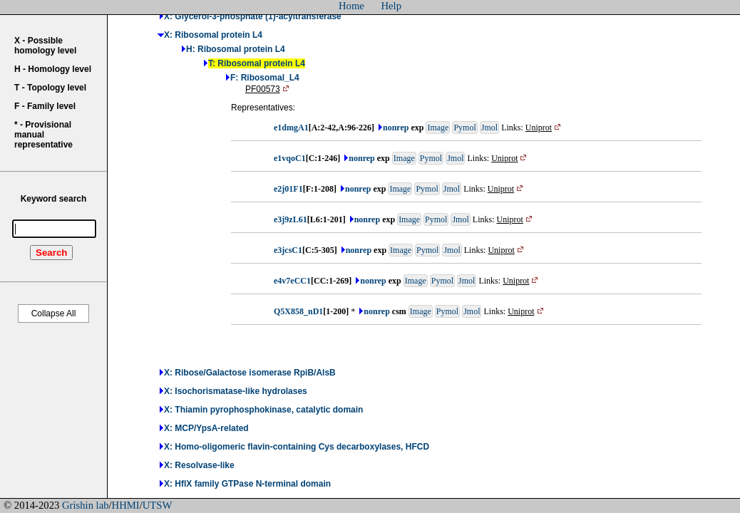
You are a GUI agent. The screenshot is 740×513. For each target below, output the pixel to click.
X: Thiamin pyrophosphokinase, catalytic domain (263, 410)
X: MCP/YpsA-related (206, 428)
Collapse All (53, 313)
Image (437, 128)
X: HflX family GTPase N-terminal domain (247, 484)
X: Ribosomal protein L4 (213, 35)
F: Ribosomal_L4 (264, 78)
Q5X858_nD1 (298, 311)
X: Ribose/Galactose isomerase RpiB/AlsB (250, 373)
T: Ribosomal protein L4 (256, 63)
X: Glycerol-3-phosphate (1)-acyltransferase (252, 16)
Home (351, 5)
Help (391, 5)
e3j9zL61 (290, 219)
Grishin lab (85, 505)
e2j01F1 (288, 189)
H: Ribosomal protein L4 (235, 49)
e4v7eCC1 (292, 281)
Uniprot (544, 128)
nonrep (395, 128)
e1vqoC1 (290, 158)
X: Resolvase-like (199, 465)
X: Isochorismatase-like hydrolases (235, 391)
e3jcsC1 (288, 250)
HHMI (126, 505)
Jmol (489, 128)
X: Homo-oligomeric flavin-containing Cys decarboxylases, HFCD (296, 447)
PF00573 (268, 89)
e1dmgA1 (291, 128)
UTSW (158, 505)
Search (51, 252)
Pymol (464, 128)
